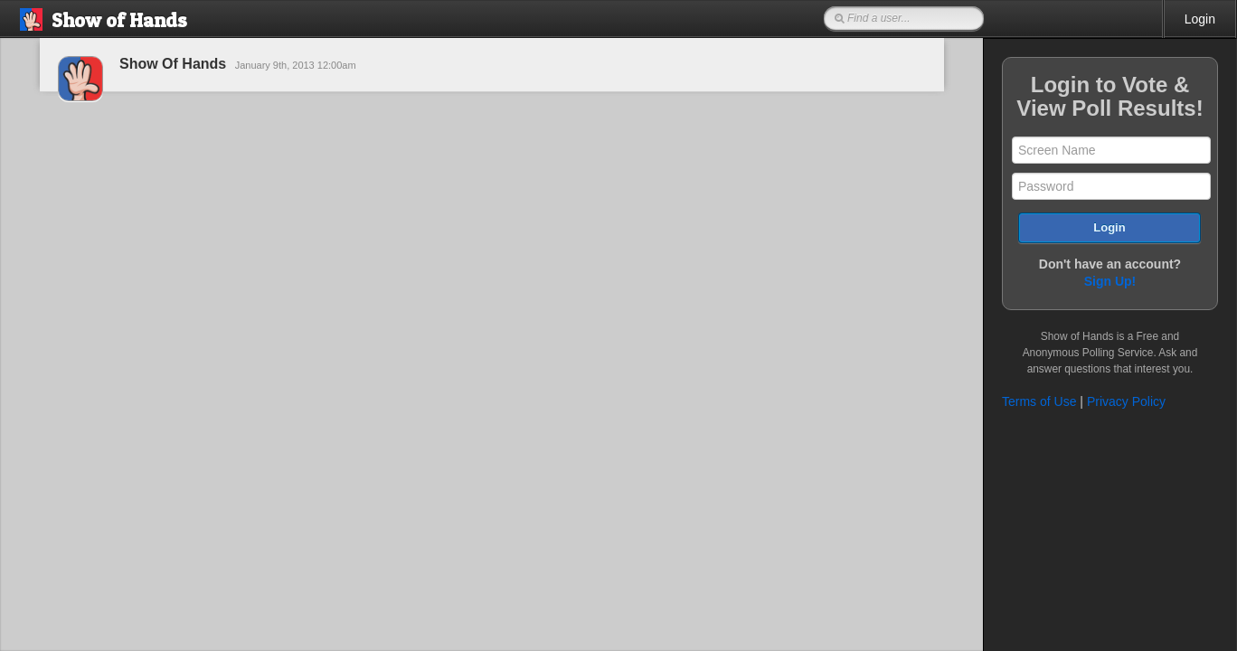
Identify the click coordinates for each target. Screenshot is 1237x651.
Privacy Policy (1126, 401)
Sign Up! (1110, 281)
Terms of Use (1039, 401)
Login (1200, 19)
